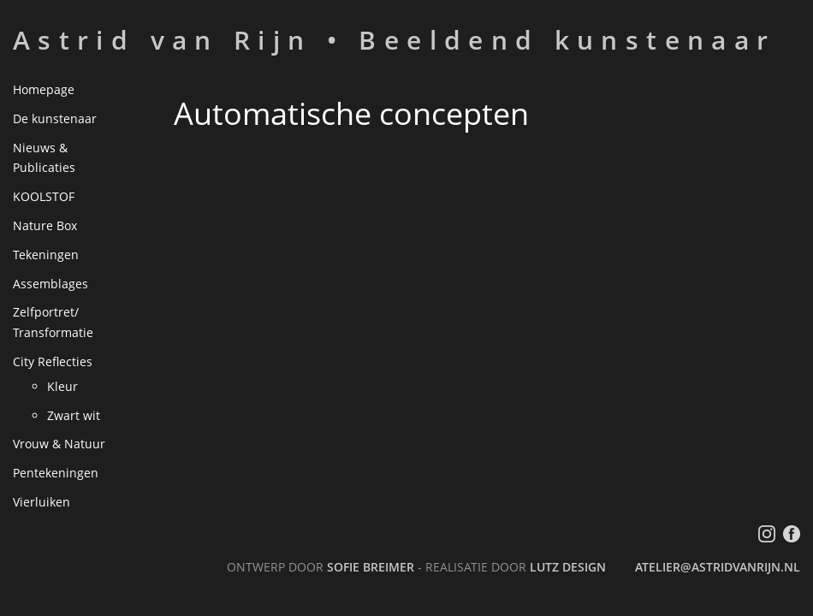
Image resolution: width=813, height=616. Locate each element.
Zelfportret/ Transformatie (53, 322)
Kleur (62, 386)
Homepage (43, 89)
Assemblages (50, 283)
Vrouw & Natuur (59, 443)
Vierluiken (41, 502)
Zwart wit (73, 415)
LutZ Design (568, 567)
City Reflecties (52, 361)
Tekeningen (46, 254)
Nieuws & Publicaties (44, 157)
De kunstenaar (55, 118)
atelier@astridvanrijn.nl (717, 567)
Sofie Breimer (370, 567)
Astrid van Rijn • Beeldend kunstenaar (394, 39)
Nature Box (45, 225)
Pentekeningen (55, 473)
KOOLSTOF (43, 196)
